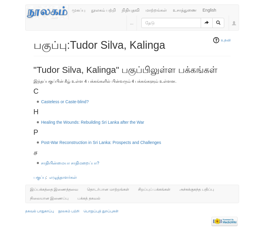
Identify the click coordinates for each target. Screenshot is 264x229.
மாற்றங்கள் (156, 10)
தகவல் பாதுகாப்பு (39, 211)
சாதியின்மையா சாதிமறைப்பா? (70, 163)
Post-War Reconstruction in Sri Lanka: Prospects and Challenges (101, 142)
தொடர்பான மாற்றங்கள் (108, 189)
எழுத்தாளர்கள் (63, 177)
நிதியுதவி (131, 10)
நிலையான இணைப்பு (49, 198)
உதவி (226, 40)
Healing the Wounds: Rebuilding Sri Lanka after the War (92, 122)
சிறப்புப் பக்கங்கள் (154, 189)
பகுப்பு (40, 177)
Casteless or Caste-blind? (64, 101)
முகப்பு (78, 10)
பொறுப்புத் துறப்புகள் (100, 211)
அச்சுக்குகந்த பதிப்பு (196, 189)
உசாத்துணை (185, 10)
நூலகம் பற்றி (103, 10)
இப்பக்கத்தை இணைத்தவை (54, 189)
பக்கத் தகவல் (89, 198)
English (209, 10)
